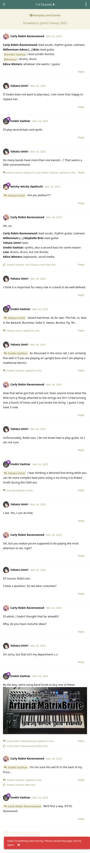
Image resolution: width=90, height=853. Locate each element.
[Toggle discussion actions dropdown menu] (86, 4)
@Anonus (10, 59)
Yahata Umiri (16, 195)
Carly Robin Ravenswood (24, 806)
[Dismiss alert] (18, 844)
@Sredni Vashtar (15, 54)
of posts (44, 4)
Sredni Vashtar (17, 353)
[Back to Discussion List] (4, 4)
